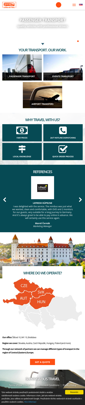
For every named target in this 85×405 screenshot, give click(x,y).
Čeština (80, 4)
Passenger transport (22, 76)
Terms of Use (15, 385)
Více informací (30, 402)
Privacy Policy (69, 385)
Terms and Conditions (48, 385)
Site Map (29, 385)
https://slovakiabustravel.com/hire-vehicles (42, 21)
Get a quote (42, 362)
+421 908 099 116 (58, 5)
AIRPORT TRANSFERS (42, 104)
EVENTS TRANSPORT (63, 76)
